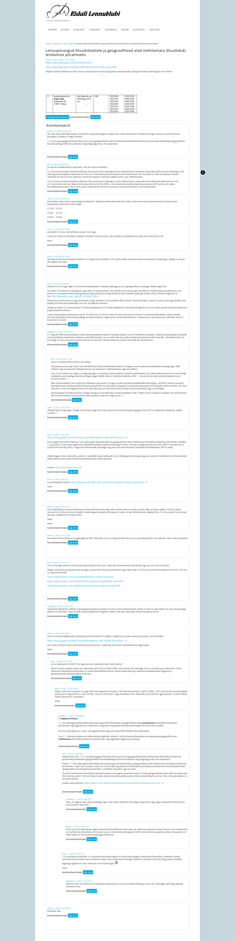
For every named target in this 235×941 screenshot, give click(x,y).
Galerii (125, 29)
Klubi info (79, 29)
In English (139, 29)
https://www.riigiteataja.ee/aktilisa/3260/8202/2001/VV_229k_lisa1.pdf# (81, 67)
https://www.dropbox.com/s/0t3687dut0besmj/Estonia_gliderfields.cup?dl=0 (85, 581)
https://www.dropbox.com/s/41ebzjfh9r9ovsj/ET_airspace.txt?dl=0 (80, 576)
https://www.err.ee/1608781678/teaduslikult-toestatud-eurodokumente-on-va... (123, 783)
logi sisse (95, 117)
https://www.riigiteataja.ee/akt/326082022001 (69, 62)
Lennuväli (95, 29)
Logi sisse (154, 29)
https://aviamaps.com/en (68, 467)
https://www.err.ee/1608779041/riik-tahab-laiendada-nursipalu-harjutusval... (109, 482)
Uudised (52, 29)
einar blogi (68, 43)
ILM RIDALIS (111, 29)
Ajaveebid (58, 43)
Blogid (65, 29)
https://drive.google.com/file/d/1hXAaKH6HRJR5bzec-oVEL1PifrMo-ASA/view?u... (87, 640)
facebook (203, 172)
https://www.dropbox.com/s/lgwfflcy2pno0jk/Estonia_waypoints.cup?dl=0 (83, 585)
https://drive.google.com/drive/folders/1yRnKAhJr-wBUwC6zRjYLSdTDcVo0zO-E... (87, 437)
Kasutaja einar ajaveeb (57, 117)
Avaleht (49, 43)
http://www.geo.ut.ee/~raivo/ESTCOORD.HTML (75, 296)
